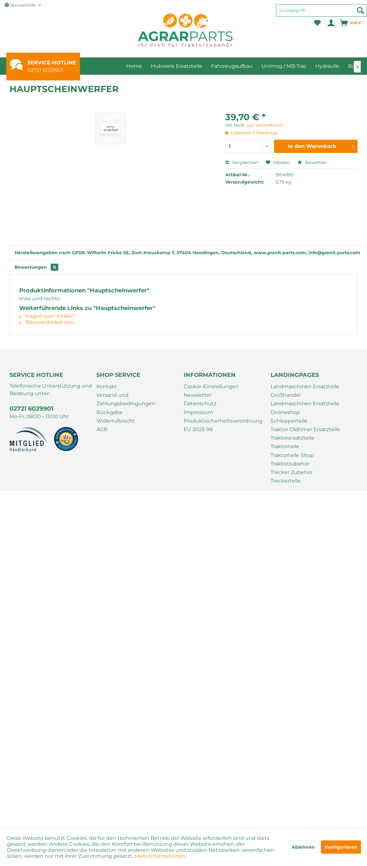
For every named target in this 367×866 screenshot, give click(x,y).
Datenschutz (200, 404)
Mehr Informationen (160, 856)
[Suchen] (360, 10)
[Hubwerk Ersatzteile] (176, 66)
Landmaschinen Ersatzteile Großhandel (305, 390)
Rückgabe (109, 412)
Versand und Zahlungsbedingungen (125, 399)
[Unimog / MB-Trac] (284, 66)
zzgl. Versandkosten (265, 125)
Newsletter (198, 395)
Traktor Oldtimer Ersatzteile (305, 429)
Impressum (198, 412)
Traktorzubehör (290, 464)
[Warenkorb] (352, 23)
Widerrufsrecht (115, 421)
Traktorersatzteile (292, 438)
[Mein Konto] (330, 23)
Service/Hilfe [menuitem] (21, 5)
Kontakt (106, 386)
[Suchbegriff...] (321, 10)
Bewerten (311, 162)
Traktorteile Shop (292, 455)
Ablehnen (303, 847)
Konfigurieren (341, 847)
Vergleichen (241, 162)
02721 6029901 (45, 70)
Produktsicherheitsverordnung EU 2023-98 (223, 425)
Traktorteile (285, 446)
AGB (101, 429)
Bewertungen (36, 267)
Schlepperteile (289, 421)
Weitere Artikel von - (48, 322)
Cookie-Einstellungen (211, 386)
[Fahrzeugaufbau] (232, 66)
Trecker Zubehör (292, 472)
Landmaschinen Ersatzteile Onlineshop (305, 408)
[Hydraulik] (327, 66)
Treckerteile (286, 481)
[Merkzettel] (317, 23)
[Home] (134, 66)
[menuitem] (321, 13)
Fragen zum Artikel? (47, 316)
